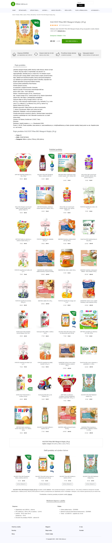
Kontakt (81, 530)
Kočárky (44, 10)
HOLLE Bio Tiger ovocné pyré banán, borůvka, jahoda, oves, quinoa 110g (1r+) (88, 176)
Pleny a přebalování (81, 10)
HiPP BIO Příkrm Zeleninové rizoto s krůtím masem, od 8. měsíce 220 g (66, 176)
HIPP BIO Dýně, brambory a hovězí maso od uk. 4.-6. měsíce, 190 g (23, 429)
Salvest (97, 29)
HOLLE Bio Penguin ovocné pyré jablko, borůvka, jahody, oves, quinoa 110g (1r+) (23, 208)
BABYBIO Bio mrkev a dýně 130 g (66, 270)
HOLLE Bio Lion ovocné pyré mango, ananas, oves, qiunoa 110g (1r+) (67, 208)
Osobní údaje (49, 534)
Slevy (13, 534)
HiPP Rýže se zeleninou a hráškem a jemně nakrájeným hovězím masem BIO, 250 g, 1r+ (67, 396)
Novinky (14, 530)
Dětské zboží (22, 10)
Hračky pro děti (56, 10)
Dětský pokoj (34, 10)
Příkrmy (28, 14)
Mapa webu (49, 530)
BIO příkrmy (33, 14)
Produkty (17, 14)
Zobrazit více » (61, 31)
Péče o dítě (68, 10)
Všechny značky (16, 527)
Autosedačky (95, 10)
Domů (14, 10)
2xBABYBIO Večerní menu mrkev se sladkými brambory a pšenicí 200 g (67, 364)
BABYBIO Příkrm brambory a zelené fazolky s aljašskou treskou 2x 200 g (88, 429)
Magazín (48, 527)
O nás (81, 527)
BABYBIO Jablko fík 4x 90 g (45, 300)
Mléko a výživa (23, 14)
